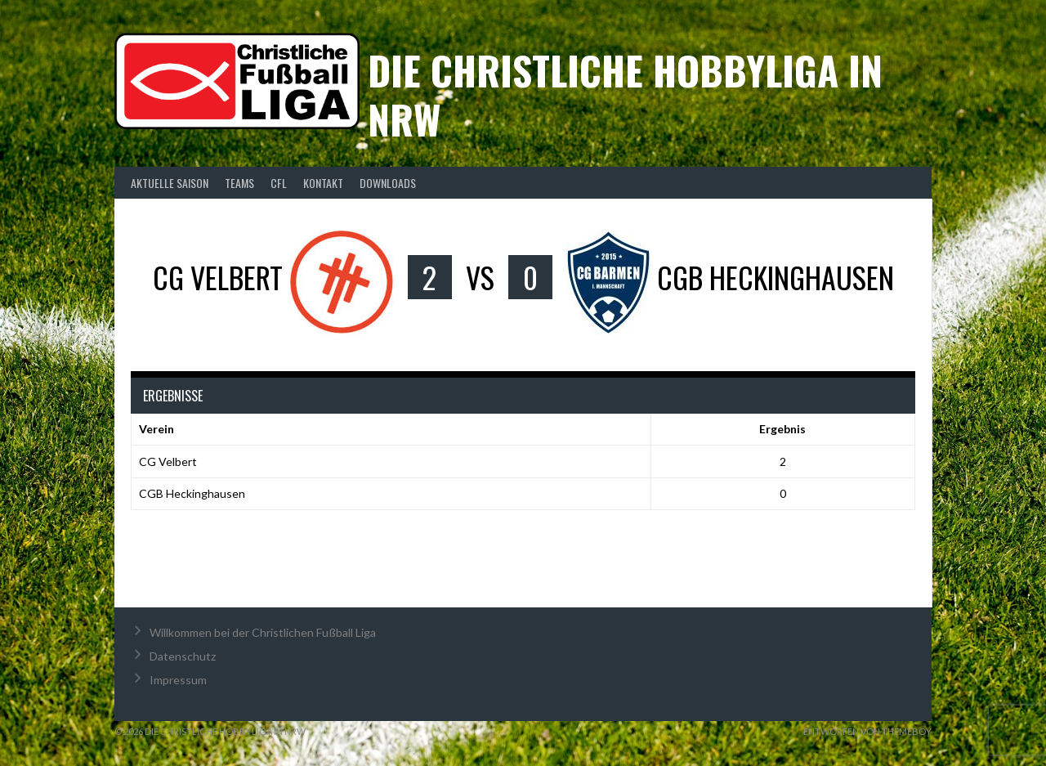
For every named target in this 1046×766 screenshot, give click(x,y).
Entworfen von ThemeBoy (867, 731)
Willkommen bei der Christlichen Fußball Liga (263, 632)
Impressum (178, 680)
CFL (278, 182)
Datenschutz (183, 656)
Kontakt (323, 182)
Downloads (388, 182)
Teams (239, 182)
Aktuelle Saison (169, 182)
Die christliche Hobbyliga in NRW (625, 94)
